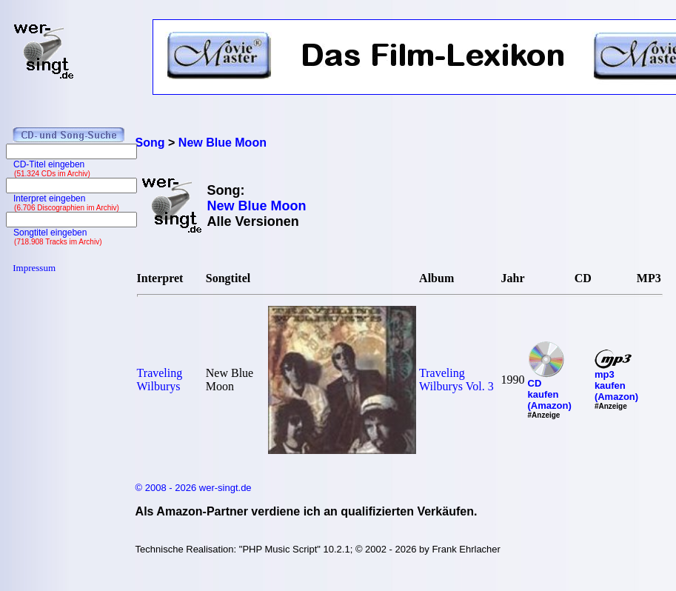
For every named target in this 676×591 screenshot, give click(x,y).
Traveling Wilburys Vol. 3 (456, 380)
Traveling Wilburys (160, 380)
